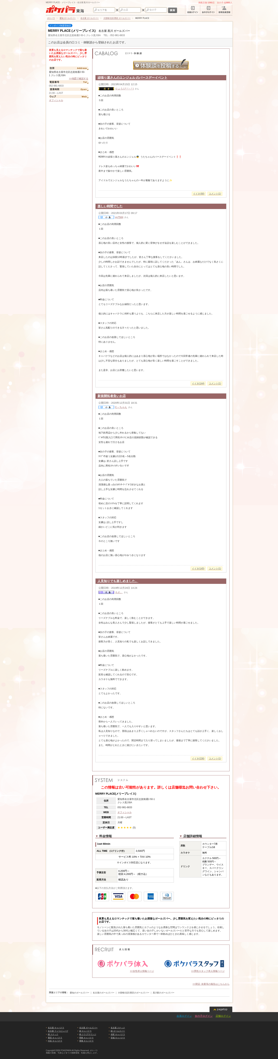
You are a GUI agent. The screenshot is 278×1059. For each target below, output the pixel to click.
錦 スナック (53, 1034)
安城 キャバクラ (118, 1038)
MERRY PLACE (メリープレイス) (72, 30)
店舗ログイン (223, 1015)
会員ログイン (184, 1015)
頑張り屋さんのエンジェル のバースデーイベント (132, 77)
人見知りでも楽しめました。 (118, 581)
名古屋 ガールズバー (88, 1028)
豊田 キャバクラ (55, 1038)
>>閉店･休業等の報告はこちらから (210, 984)
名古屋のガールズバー (103, 992)
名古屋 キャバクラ (56, 1028)
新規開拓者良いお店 (112, 396)
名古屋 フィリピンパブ (58, 1031)
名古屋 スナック (118, 1028)
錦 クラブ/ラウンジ (87, 1034)
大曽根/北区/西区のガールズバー (133, 992)
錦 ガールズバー (118, 1031)
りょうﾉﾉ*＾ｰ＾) (124, 88)
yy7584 (119, 217)
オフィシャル (56, 100)
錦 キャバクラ (85, 1031)
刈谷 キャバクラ (55, 1041)
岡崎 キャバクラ (86, 1038)
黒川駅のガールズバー (163, 992)
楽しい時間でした (110, 206)
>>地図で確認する (78, 78)
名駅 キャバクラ (118, 1034)
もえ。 (119, 592)
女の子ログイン (204, 1015)
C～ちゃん (121, 407)
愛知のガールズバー (79, 992)
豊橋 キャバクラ (86, 1041)
